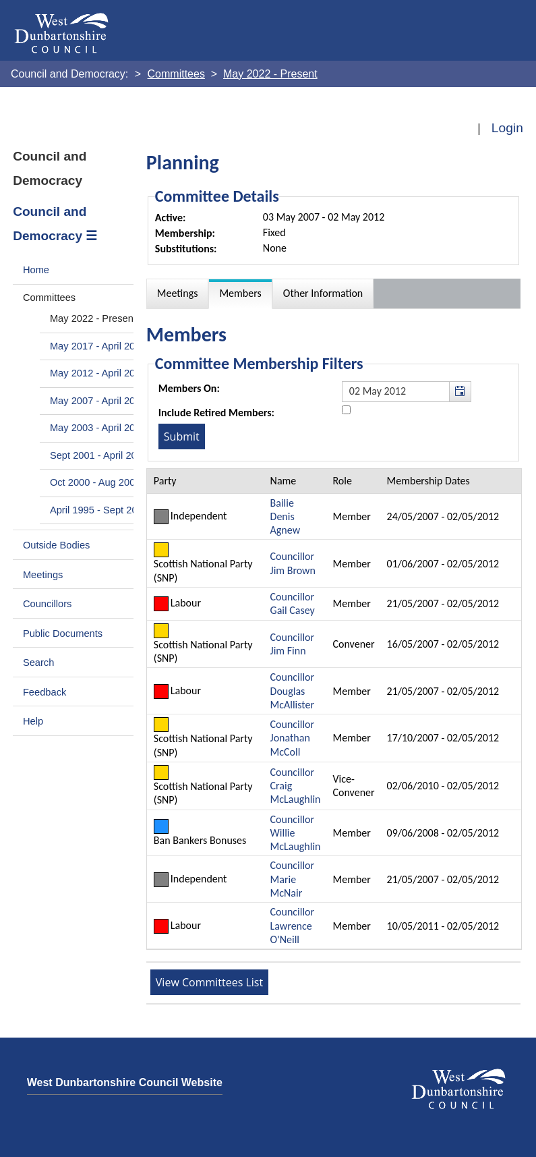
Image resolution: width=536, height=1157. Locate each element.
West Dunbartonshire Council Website (124, 1082)
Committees (49, 297)
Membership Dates (428, 480)
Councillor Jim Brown (293, 563)
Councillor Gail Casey (292, 603)
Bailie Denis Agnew (285, 517)
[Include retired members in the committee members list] (346, 409)
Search (39, 662)
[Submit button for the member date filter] (181, 436)
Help (33, 721)
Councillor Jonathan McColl (292, 738)
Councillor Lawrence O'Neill (292, 925)
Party (165, 480)
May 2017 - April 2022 (98, 346)
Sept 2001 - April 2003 (99, 455)
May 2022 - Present (93, 318)
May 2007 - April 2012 (98, 400)
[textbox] (406, 391)
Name (283, 480)
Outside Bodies (56, 545)
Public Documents (62, 633)
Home (36, 269)
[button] (460, 391)
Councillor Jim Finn (292, 644)
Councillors (47, 603)
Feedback (44, 692)
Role (341, 480)
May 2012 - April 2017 (98, 373)
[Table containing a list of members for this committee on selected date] (334, 709)
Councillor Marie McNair (292, 879)
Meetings (43, 574)
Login (507, 128)
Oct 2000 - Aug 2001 (95, 482)
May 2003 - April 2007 (98, 427)
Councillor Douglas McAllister (292, 691)
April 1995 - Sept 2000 (99, 510)
